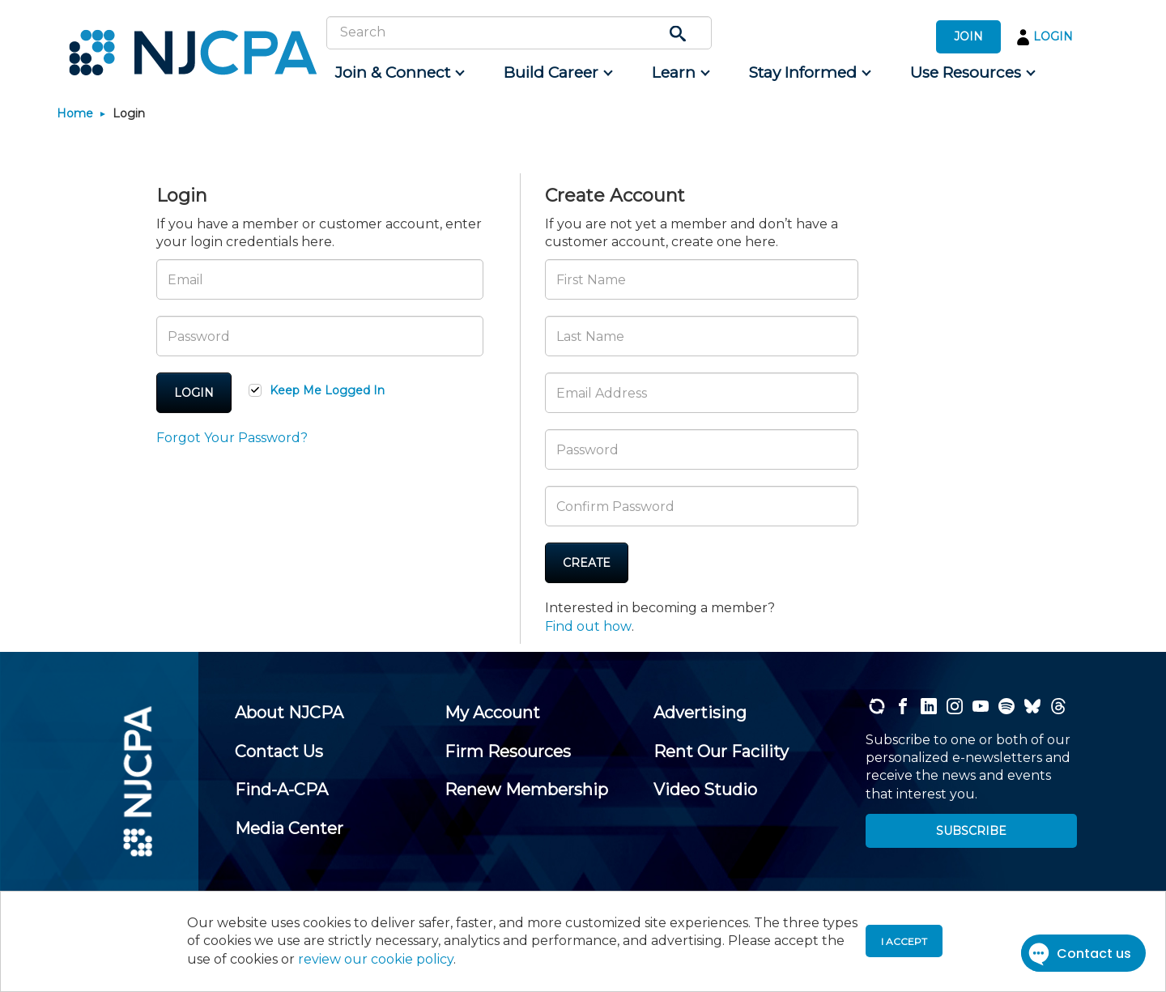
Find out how (588, 626)
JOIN (968, 36)
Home (75, 113)
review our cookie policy (375, 959)
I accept (904, 941)
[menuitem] (398, 73)
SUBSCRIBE (971, 831)
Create (587, 563)
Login (194, 392)
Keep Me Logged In (327, 390)
